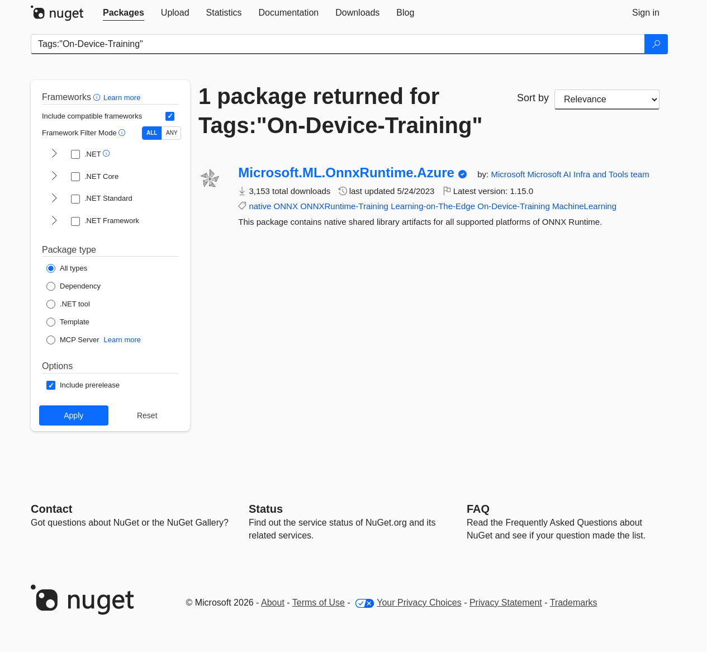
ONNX (286, 206)
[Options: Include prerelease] (83, 385)
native (260, 206)
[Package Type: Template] (68, 322)
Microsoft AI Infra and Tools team (588, 174)
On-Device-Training (513, 206)
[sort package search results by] (606, 99)
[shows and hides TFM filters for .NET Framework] (54, 221)
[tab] (123, 13)
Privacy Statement (505, 602)
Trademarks (573, 602)
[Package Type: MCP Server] (73, 340)
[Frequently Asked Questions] (478, 509)
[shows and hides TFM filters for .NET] (54, 154)
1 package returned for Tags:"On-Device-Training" (340, 111)
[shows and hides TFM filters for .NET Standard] (54, 199)
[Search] (656, 44)
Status (266, 509)
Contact (51, 509)
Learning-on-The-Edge (433, 206)
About (272, 602)
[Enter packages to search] (338, 44)
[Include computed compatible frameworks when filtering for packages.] (170, 116)
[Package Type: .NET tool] (68, 304)
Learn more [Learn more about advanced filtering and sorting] (121, 97)
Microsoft (509, 174)
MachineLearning (584, 206)
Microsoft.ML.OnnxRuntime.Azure (346, 173)
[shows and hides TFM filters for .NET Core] (54, 177)
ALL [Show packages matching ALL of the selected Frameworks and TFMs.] (151, 133)
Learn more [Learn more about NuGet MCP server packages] (122, 340)
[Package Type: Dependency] (73, 286)
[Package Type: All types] (67, 268)
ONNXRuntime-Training (344, 206)
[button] (98, 97)
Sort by (533, 97)
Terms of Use (318, 602)
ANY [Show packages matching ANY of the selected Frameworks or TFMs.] (172, 133)
